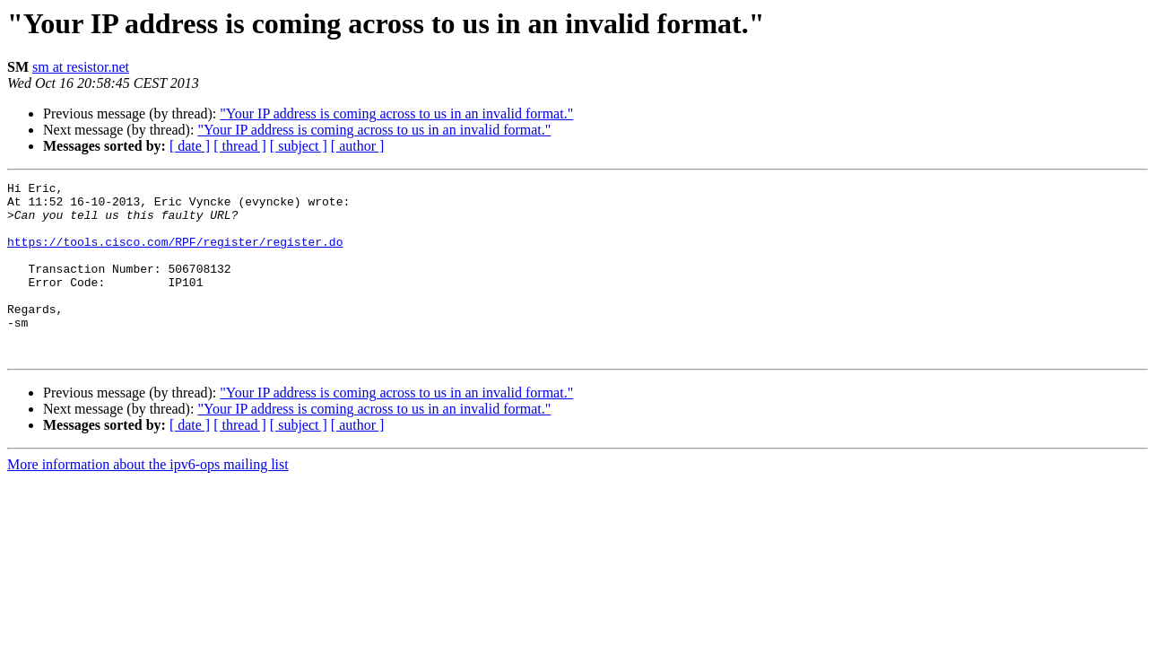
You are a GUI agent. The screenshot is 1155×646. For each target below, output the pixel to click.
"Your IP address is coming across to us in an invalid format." (396, 113)
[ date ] (189, 145)
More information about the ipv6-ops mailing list (148, 499)
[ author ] (358, 145)
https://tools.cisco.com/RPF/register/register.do (175, 255)
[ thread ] (239, 145)
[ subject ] (298, 145)
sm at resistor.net (80, 66)
